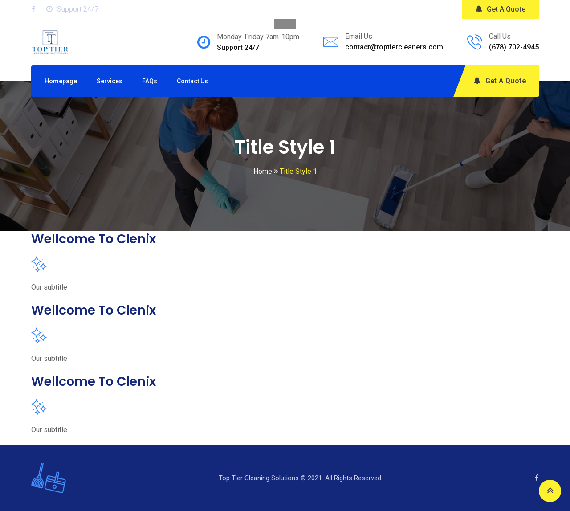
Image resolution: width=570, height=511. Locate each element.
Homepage (61, 81)
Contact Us (192, 81)
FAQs (149, 81)
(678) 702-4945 (514, 47)
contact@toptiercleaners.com (394, 47)
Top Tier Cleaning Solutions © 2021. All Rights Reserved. (301, 478)
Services (109, 81)
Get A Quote (500, 9)
